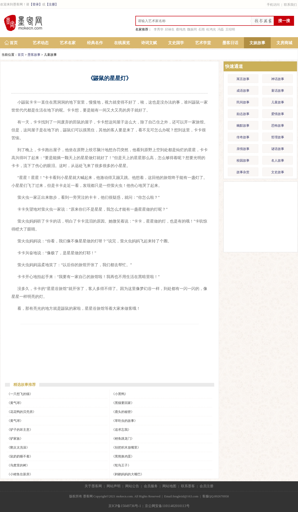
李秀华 (158, 29)
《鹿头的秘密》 (123, 412)
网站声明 (113, 486)
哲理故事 (277, 137)
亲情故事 (243, 149)
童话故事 (277, 90)
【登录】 (35, 4)
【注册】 (51, 4)
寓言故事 (243, 79)
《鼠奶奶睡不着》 (20, 456)
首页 (14, 43)
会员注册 (206, 486)
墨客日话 (230, 43)
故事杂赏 (243, 172)
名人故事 (277, 160)
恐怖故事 (277, 125)
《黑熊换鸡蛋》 (123, 456)
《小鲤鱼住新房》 (20, 474)
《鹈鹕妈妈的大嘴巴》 (128, 474)
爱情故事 (277, 114)
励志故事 (243, 114)
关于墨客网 (93, 486)
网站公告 (132, 486)
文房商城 (284, 43)
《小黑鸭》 (120, 394)
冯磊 (220, 29)
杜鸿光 (211, 29)
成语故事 (243, 90)
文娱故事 (257, 43)
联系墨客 (188, 486)
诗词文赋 (149, 43)
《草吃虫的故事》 (124, 421)
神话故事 (277, 79)
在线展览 (122, 43)
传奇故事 (243, 137)
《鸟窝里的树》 (18, 465)
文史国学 (176, 43)
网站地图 (169, 486)
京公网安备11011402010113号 (167, 506)
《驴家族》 (15, 438)
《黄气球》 (15, 403)
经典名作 (95, 43)
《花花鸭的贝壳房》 (21, 412)
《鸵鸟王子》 (121, 465)
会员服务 (151, 486)
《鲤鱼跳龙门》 (123, 438)
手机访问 (273, 4)
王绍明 (230, 29)
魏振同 (192, 29)
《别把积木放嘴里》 (126, 447)
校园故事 (243, 160)
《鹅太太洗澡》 (18, 447)
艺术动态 (41, 43)
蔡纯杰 (181, 29)
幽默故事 (243, 125)
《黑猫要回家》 (123, 403)
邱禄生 (170, 29)
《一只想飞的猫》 (20, 394)
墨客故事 (34, 55)
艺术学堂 (203, 43)
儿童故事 (277, 102)
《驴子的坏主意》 (20, 429)
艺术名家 (68, 43)
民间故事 (243, 102)
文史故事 (277, 172)
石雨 (201, 29)
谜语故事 (277, 149)
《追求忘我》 (121, 429)
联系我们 (290, 4)
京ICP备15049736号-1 (124, 506)
